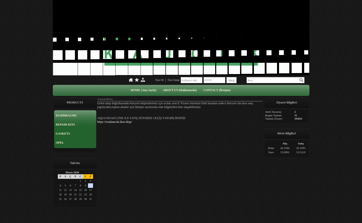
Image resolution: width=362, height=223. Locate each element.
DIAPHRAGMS (66, 115)
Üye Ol (159, 79)
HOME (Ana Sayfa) (143, 90)
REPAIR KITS (65, 124)
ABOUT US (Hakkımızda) (180, 90)
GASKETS (63, 133)
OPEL (60, 142)
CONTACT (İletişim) (217, 90)
